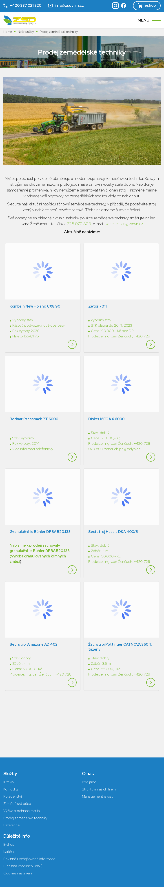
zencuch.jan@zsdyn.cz (124, 223)
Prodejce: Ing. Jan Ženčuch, (111, 327)
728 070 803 (79, 223)
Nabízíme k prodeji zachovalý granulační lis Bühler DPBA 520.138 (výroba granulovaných (40, 524)
